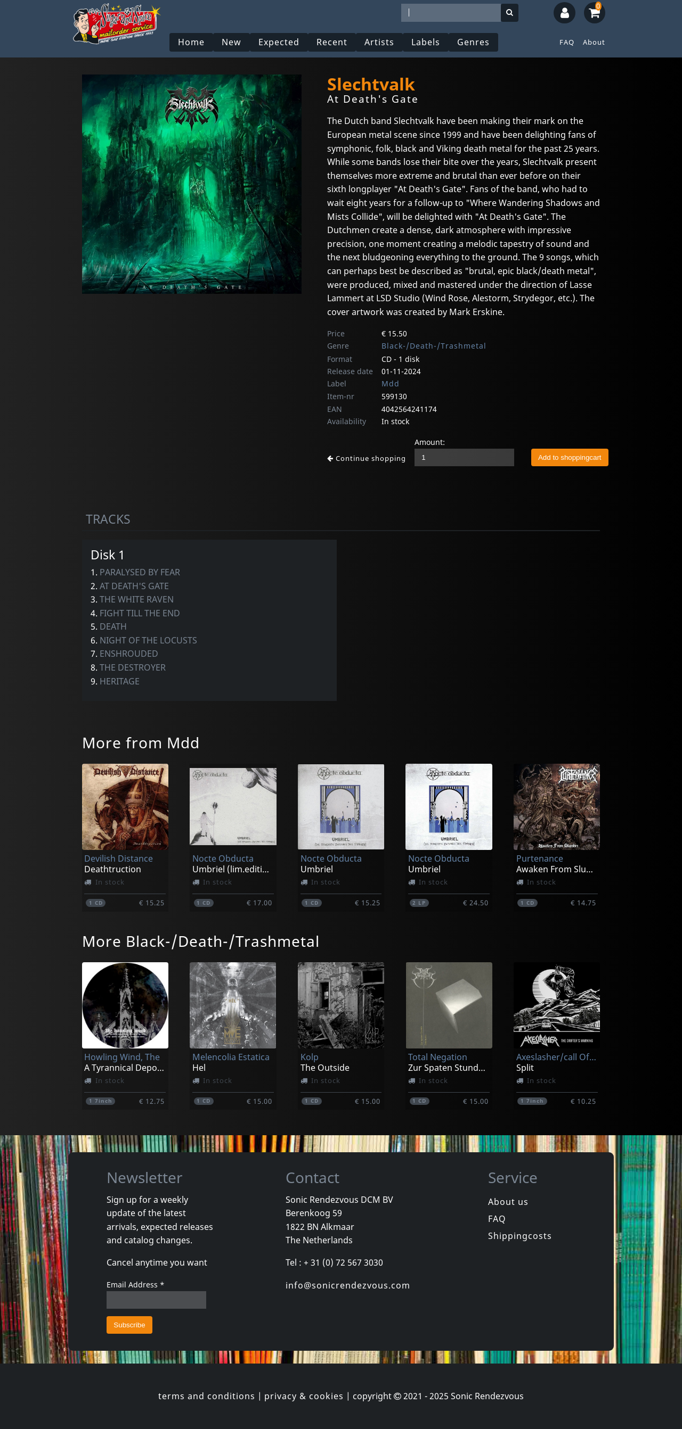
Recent (331, 42)
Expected (278, 42)
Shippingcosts (520, 1236)
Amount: (430, 442)
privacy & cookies (304, 1396)
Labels (425, 42)
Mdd (390, 383)
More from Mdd (141, 742)
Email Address (136, 1284)
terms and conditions (206, 1396)
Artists (379, 42)
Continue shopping (366, 458)
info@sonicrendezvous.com (348, 1285)
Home (191, 42)
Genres (473, 42)
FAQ (566, 42)
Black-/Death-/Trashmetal (433, 346)
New (231, 42)
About (594, 42)
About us (508, 1202)
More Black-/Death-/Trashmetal (201, 941)
